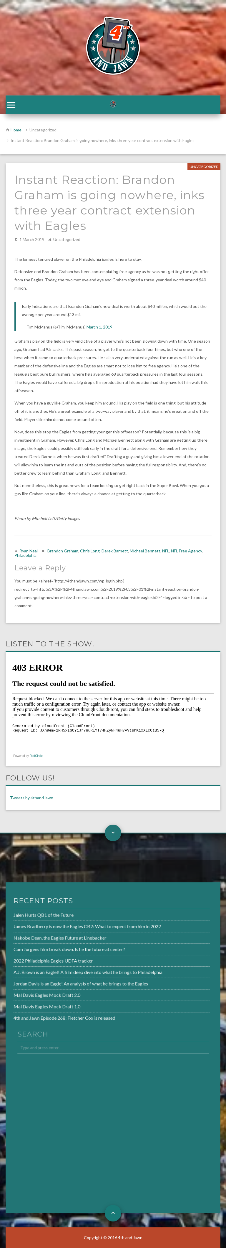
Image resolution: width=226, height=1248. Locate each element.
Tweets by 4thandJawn (31, 797)
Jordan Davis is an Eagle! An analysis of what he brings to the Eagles (65, 982)
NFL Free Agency (186, 550)
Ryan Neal (28, 550)
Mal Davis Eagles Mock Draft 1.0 (33, 1004)
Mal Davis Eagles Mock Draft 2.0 (33, 993)
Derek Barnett (115, 550)
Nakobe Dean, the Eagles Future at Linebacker (45, 938)
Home (16, 129)
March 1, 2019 (99, 326)
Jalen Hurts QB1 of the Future (30, 916)
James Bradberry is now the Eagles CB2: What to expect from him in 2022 (71, 927)
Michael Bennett (145, 550)
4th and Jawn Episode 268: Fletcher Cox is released (50, 1015)
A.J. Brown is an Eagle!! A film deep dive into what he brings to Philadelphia (72, 971)
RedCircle (36, 755)
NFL (165, 550)
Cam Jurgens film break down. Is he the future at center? (54, 949)
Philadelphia (25, 555)
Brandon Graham (62, 550)
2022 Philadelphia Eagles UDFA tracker (39, 960)
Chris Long (90, 550)
